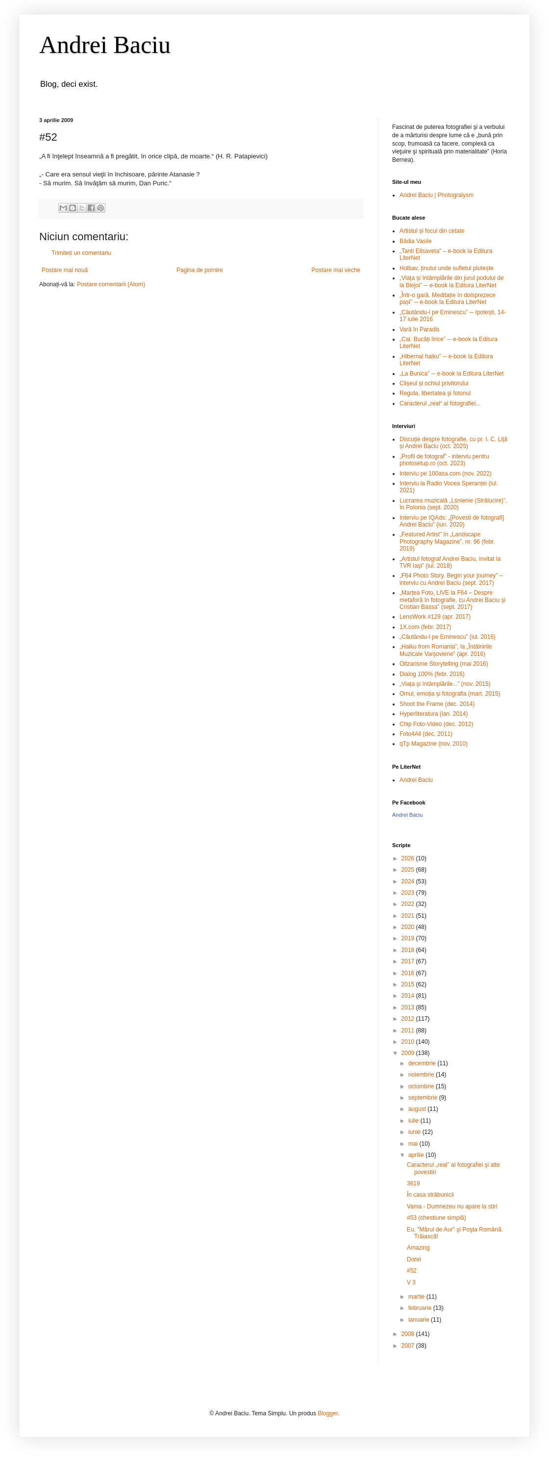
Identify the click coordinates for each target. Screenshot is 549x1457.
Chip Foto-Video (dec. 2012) (436, 724)
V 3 (411, 1282)
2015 (408, 984)
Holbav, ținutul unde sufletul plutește (446, 268)
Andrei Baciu (105, 44)
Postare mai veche (336, 270)
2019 (408, 938)
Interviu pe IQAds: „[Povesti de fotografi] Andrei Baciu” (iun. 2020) (451, 521)
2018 (408, 950)
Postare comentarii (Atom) (111, 284)
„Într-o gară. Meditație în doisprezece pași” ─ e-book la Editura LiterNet (447, 298)
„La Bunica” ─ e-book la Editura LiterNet (451, 373)
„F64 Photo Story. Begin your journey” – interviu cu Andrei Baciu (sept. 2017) (451, 579)
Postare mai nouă (65, 270)
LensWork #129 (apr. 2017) (435, 616)
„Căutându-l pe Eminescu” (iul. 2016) (447, 636)
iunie (415, 1132)
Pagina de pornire (199, 270)
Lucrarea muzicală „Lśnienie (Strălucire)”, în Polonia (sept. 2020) (453, 504)
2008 (408, 1334)
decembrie (422, 1063)
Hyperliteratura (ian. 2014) (433, 713)
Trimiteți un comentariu (81, 253)
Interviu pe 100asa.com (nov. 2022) (445, 473)
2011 (408, 1030)
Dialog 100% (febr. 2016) (432, 674)
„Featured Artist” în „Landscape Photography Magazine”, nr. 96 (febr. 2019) (447, 541)
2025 (408, 869)
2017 (408, 961)
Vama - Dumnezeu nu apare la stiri (452, 1206)
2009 (408, 1053)
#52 (412, 1270)
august (417, 1108)
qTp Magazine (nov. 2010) (433, 743)
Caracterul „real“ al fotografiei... (439, 403)
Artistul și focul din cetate (432, 230)
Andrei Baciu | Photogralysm (436, 195)
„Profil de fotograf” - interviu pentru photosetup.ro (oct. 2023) (444, 460)
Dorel (414, 1259)
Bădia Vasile (415, 241)
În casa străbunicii (430, 1194)
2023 (408, 892)
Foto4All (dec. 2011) (425, 733)
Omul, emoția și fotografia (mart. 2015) (449, 693)
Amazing (418, 1247)
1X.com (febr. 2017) (425, 627)
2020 (408, 927)
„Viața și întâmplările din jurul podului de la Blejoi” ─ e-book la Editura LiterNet (451, 281)
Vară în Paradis (419, 329)
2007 (408, 1345)
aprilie (416, 1155)
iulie (414, 1120)
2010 (408, 1041)
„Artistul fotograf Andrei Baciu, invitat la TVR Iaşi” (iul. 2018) (449, 562)
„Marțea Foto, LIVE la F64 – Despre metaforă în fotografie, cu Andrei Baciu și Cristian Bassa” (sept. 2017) (452, 599)
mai (414, 1143)
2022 (408, 904)
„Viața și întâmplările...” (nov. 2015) (445, 683)
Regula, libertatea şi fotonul (435, 393)
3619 (413, 1183)
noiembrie (422, 1074)
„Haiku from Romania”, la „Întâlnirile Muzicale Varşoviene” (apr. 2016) (445, 650)
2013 (408, 1007)
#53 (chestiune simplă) (436, 1217)
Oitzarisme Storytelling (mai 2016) (443, 663)
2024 (408, 881)
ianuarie (419, 1319)
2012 (408, 1018)
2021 (408, 915)
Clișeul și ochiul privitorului (434, 383)
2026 (408, 858)
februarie (420, 1308)
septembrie (423, 1097)
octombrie (422, 1086)
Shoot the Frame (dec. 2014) (436, 704)
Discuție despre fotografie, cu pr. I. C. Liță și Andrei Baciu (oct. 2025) (453, 443)
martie (417, 1296)
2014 (408, 995)
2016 (408, 973)
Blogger (328, 1413)
